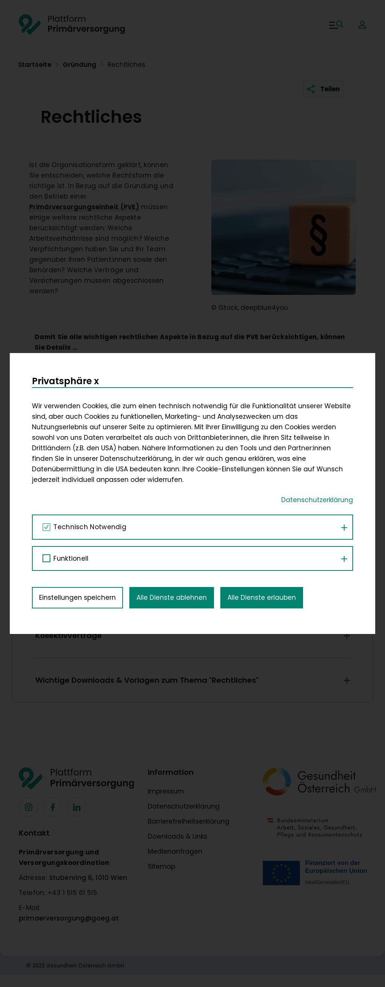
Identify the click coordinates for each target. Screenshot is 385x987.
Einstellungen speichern (77, 381)
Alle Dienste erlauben (261, 381)
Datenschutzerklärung (184, 806)
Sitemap (161, 866)
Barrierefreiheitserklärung (188, 821)
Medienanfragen (175, 851)
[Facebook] (28, 807)
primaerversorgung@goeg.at (69, 918)
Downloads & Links (177, 836)
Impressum (166, 791)
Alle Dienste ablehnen (171, 381)
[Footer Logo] (77, 782)
